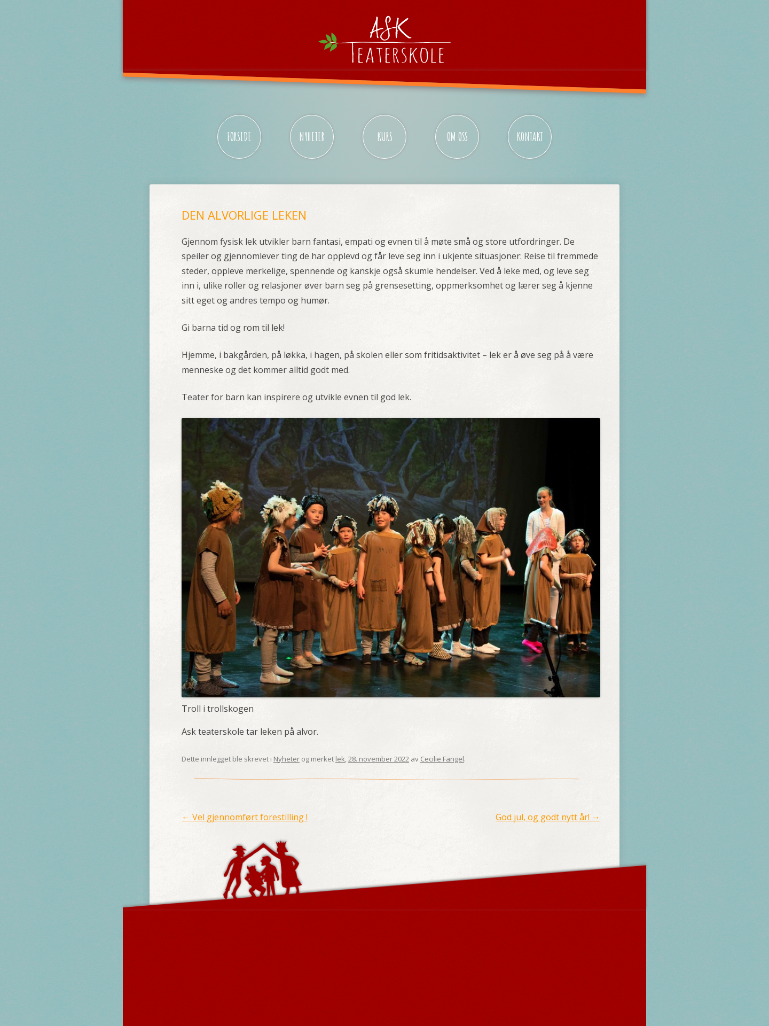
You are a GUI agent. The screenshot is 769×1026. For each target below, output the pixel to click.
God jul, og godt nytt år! (548, 817)
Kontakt (529, 136)
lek (340, 759)
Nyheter (312, 136)
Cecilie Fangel (442, 759)
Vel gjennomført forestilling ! (245, 817)
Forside (239, 136)
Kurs (385, 136)
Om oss (457, 136)
